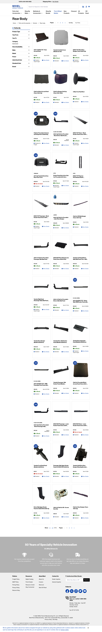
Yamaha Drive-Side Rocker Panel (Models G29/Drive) (60, 341)
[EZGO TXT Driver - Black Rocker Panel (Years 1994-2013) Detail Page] (80, 121)
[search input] (53, 7)
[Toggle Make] (29, 50)
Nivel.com (41, 585)
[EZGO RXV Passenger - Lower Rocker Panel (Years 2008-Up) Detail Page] (61, 413)
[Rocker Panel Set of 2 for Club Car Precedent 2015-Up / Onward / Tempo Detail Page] (61, 163)
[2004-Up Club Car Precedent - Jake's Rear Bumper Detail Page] (61, 205)
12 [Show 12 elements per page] (49, 528)
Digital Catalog (29, 579)
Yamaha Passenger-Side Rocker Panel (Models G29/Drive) (59, 384)
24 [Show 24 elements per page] (52, 528)
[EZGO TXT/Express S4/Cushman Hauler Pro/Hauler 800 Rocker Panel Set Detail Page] (80, 163)
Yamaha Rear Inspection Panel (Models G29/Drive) (80, 341)
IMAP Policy (15, 582)
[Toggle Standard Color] (29, 63)
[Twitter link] (80, 591)
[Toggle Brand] (29, 66)
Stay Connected (30, 587)
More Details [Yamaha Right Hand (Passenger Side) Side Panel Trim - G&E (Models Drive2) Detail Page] (46, 309)
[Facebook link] (67, 591)
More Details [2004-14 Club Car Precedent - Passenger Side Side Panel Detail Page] (46, 268)
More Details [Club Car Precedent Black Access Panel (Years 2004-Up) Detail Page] (85, 393)
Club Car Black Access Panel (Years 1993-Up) (41, 92)
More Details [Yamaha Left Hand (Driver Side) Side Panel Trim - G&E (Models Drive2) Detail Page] (85, 268)
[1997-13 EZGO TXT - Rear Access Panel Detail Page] (41, 38)
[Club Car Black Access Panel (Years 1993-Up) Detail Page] (41, 80)
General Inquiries (56, 582)
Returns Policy (16, 590)
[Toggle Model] (29, 53)
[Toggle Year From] (29, 35)
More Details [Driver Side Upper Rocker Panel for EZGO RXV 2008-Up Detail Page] (46, 518)
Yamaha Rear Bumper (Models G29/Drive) (41, 341)
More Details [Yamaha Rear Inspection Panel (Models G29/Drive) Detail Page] (85, 351)
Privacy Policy (16, 587)
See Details (55, 1)
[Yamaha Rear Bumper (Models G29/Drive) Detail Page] (41, 329)
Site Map (55, 619)
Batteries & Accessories (37, 12)
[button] (83, 6)
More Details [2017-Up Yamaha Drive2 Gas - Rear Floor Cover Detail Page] (46, 186)
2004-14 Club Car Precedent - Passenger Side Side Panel (41, 258)
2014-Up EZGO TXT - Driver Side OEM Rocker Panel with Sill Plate (80, 302)
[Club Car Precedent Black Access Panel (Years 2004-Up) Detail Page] (80, 371)
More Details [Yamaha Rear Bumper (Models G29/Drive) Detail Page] (46, 351)
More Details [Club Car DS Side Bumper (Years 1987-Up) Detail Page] (85, 227)
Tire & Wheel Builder (58, 12)
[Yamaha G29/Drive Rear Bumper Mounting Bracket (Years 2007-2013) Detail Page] (80, 454)
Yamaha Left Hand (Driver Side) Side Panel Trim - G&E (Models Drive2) (80, 259)
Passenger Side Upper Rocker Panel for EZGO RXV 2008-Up (60, 466)
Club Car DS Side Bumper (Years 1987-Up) (79, 216)
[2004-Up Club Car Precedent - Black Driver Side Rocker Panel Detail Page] (61, 121)
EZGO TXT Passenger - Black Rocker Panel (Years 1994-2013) (41, 217)
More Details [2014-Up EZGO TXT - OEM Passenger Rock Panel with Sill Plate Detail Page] (46, 394)
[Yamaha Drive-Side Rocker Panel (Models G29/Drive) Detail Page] (61, 329)
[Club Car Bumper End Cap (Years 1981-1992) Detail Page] (61, 80)
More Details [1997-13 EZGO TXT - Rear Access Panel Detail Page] (46, 60)
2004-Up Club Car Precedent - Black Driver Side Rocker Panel (61, 134)
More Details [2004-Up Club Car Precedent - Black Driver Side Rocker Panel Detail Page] (66, 145)
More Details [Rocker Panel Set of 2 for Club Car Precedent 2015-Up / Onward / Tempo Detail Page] (66, 185)
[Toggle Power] (29, 56)
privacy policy (65, 630)
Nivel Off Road (42, 587)
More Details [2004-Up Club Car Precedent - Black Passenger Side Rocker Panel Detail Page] (46, 436)
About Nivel (42, 576)
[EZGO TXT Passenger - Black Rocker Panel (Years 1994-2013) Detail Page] (41, 205)
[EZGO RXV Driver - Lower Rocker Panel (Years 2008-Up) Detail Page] (80, 413)
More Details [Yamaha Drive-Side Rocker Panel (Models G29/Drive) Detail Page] (66, 351)
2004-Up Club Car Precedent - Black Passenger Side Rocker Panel (41, 426)
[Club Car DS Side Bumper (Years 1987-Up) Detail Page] (80, 205)
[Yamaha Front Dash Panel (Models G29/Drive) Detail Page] (41, 454)
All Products (81, 12)
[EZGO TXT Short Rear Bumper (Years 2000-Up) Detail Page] (80, 38)
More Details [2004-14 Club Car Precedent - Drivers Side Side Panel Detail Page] (66, 310)
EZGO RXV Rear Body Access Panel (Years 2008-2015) (60, 258)
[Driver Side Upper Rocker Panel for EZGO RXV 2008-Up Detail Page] (41, 496)
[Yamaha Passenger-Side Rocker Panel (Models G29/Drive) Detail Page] (61, 371)
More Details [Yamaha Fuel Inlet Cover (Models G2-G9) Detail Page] (66, 60)
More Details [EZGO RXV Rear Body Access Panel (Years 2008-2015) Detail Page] (66, 268)
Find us (86, 580)
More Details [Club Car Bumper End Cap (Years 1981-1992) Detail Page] (66, 102)
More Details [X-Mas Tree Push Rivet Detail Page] (85, 101)
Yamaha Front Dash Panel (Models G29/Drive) (40, 466)
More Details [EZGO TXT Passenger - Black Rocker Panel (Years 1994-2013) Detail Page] (46, 226)
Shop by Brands (48, 12)
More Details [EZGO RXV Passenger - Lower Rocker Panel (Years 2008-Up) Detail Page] (66, 434)
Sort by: (71, 22)
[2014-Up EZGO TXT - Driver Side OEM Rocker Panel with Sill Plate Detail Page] (80, 288)
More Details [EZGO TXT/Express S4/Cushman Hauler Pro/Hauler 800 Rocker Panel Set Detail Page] (85, 186)
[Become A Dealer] (86, 6)
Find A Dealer (29, 582)
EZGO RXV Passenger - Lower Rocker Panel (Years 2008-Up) (61, 424)
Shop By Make (27, 12)
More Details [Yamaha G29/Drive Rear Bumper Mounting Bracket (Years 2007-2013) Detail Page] (85, 476)
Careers (41, 582)
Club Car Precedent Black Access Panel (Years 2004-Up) (80, 384)
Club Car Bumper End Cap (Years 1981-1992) (59, 92)
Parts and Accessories (16, 12)
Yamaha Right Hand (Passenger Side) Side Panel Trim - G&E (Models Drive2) (41, 300)
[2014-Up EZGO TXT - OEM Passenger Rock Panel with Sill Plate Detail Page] (41, 371)
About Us (41, 579)
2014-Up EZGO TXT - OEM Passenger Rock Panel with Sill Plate (41, 385)
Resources (29, 576)
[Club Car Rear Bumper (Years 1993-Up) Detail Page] (80, 496)
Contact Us (55, 576)
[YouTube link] (85, 591)
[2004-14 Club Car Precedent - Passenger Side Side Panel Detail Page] (41, 246)
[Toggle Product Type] (29, 31)
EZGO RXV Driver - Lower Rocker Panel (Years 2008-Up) (80, 424)
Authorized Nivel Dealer (74, 576)
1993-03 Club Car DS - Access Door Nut (60, 508)
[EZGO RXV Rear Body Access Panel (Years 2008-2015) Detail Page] (61, 246)
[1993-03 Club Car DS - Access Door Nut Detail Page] (61, 496)
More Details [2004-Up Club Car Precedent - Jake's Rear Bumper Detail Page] (66, 227)
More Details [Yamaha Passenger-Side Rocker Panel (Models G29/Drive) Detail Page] (66, 393)
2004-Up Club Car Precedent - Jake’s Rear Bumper (61, 218)
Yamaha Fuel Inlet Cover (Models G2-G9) (59, 50)
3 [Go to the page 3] (62, 22)
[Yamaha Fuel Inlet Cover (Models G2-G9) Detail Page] (61, 39)
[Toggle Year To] (29, 38)
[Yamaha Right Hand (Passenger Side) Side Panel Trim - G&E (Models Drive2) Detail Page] (41, 288)
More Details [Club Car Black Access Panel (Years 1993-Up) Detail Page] (46, 102)
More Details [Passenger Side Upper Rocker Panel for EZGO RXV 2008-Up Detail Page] (66, 476)
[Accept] (88, 628)
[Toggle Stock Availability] (29, 46)
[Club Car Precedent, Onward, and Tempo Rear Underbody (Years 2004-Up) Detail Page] (41, 121)
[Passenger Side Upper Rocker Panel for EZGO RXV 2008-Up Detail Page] (61, 454)
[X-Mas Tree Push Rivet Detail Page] (80, 80)
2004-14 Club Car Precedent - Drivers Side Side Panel (60, 300)
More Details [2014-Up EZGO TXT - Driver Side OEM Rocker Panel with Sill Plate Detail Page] (85, 310)
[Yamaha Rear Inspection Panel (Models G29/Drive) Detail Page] (80, 329)
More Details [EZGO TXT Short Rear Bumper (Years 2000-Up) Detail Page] (85, 60)
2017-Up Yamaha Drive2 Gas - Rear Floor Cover (41, 176)
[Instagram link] (76, 591)
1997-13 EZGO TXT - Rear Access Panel (40, 50)
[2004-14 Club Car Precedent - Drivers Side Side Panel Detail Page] (61, 288)
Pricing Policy (15, 585)
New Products (66, 12)
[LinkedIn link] (72, 591)
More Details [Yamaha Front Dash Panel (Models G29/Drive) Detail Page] (46, 476)
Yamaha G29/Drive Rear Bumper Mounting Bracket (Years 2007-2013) (79, 467)
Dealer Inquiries (56, 579)
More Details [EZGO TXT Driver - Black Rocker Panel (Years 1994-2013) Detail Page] (85, 143)
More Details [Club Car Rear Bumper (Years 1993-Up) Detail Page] (85, 518)
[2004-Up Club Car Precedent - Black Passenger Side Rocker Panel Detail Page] (41, 412)
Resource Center (30, 585)
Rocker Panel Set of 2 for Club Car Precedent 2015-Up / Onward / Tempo (60, 177)
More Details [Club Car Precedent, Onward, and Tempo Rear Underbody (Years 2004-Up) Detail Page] (46, 143)
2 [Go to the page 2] (60, 22)
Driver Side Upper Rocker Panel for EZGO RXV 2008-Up (41, 507)
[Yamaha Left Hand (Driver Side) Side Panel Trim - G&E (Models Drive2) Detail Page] (80, 246)
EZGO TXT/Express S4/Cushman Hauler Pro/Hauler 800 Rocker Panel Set (80, 178)
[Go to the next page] (65, 22)
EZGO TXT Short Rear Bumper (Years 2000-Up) (80, 50)
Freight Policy (15, 579)
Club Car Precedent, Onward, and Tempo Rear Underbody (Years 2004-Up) (41, 134)
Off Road (87, 12)
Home (14, 23)
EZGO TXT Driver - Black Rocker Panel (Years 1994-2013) (79, 134)
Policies (14, 576)
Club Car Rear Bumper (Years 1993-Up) (80, 507)
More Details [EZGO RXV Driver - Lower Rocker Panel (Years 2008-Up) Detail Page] (85, 434)
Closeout (74, 11)
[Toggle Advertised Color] (29, 60)
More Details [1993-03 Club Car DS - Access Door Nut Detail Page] (66, 516)
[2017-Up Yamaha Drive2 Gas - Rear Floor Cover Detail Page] (41, 163)
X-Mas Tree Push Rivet (78, 92)
